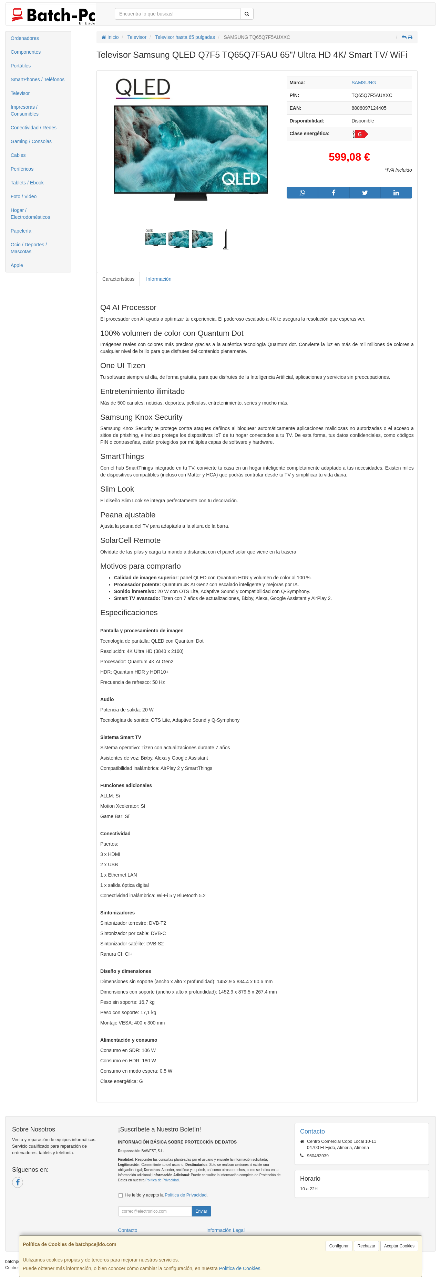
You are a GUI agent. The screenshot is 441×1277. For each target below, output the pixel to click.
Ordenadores (25, 38)
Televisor (20, 93)
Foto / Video (24, 196)
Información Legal (225, 1230)
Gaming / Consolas (31, 141)
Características (118, 279)
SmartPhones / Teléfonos (37, 79)
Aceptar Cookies (399, 1246)
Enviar (201, 1211)
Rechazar (366, 1246)
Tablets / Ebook (27, 182)
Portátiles (21, 65)
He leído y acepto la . (166, 1195)
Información (158, 279)
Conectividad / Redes (34, 127)
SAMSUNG (364, 82)
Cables (18, 155)
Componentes (26, 52)
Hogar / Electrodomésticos (30, 213)
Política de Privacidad (162, 1180)
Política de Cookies (239, 1268)
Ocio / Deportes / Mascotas (29, 248)
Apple (17, 265)
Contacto (127, 1230)
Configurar (339, 1246)
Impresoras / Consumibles (25, 110)
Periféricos (22, 169)
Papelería (21, 231)
